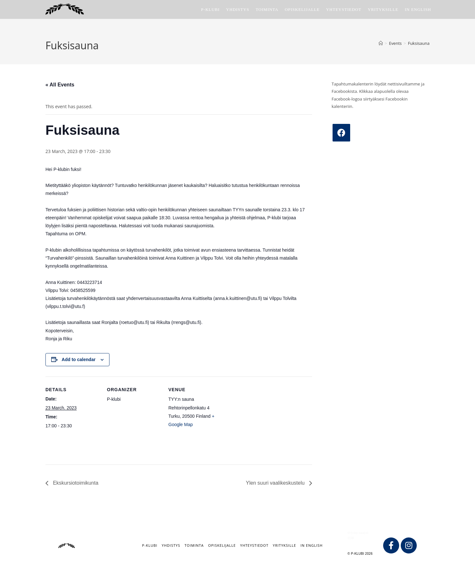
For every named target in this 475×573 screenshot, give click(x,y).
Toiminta (194, 545)
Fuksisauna (419, 43)
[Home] (381, 43)
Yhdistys (171, 545)
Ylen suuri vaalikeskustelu (276, 483)
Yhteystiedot (254, 545)
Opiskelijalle (222, 545)
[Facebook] (341, 132)
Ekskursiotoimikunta (75, 483)
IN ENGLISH (312, 545)
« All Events (59, 84)
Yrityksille (284, 545)
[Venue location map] (263, 420)
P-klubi (149, 545)
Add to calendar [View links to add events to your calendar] (79, 359)
